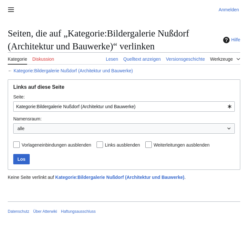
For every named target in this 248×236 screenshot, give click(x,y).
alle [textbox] (21, 128)
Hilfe (231, 40)
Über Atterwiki (45, 211)
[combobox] (124, 106)
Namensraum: (27, 118)
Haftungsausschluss (78, 211)
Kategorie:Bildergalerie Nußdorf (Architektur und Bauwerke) (73, 70)
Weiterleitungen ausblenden (182, 145)
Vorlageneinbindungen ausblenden (56, 145)
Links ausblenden (122, 145)
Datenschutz (18, 211)
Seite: (19, 96)
